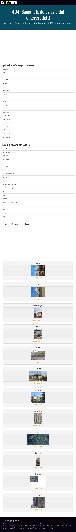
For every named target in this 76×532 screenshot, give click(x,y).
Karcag (5, 105)
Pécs (4, 73)
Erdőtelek (5, 80)
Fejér (4, 170)
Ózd (4, 76)
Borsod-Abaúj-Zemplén (9, 152)
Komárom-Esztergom (9, 188)
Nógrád (5, 191)
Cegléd (5, 83)
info (11, 2)
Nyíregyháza (6, 126)
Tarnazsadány (7, 112)
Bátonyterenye (7, 123)
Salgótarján (6, 90)
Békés (4, 87)
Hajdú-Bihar (6, 177)
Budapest (5, 69)
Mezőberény (6, 115)
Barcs (4, 108)
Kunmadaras (6, 137)
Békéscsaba (6, 119)
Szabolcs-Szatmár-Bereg (10, 202)
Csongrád (5, 166)
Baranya (5, 148)
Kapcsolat (15, 521)
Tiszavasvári (6, 133)
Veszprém (5, 213)
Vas (4, 209)
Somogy (5, 198)
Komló (4, 98)
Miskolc (5, 94)
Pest (4, 195)
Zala (4, 216)
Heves (4, 181)
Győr (4, 130)
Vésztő (5, 101)
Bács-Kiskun (6, 159)
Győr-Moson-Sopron (8, 173)
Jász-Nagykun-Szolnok (9, 184)
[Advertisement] (38, 47)
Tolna (4, 206)
